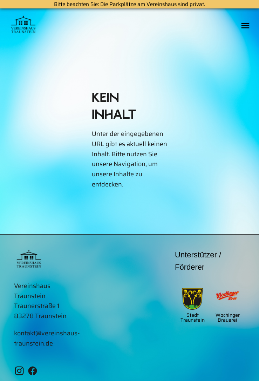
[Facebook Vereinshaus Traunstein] (32, 372)
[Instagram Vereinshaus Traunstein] (19, 372)
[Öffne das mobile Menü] (245, 26)
